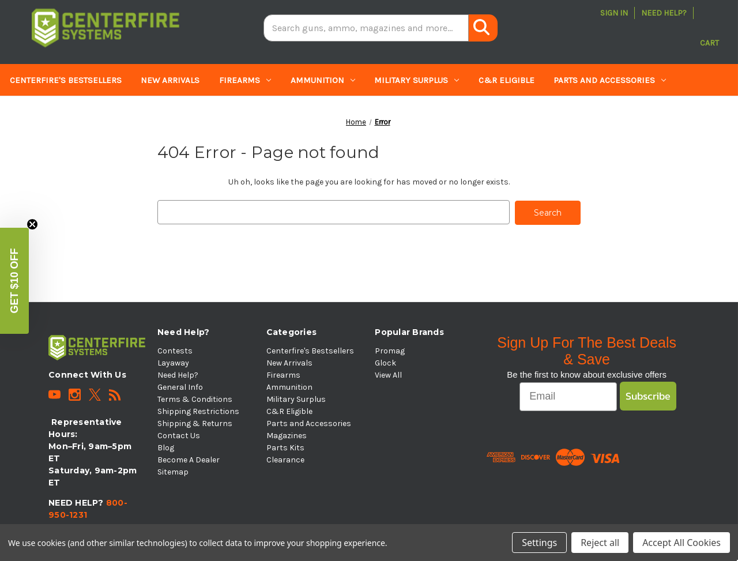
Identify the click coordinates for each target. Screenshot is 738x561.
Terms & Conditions (194, 398)
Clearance (186, 112)
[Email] (568, 395)
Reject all (600, 542)
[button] (14, 281)
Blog (165, 446)
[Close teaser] (32, 224)
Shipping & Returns (194, 422)
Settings (539, 542)
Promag (390, 350)
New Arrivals (170, 80)
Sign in (614, 13)
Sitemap (173, 471)
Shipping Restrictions (198, 410)
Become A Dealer (188, 459)
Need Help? (664, 13)
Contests (175, 350)
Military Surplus (416, 80)
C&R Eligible (506, 80)
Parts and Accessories (610, 80)
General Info (180, 386)
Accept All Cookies (681, 542)
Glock (385, 362)
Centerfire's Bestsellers (66, 80)
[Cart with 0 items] (709, 28)
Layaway (173, 362)
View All (388, 374)
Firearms (245, 80)
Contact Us (178, 434)
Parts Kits (115, 112)
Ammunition (323, 80)
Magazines (39, 112)
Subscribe (648, 394)
